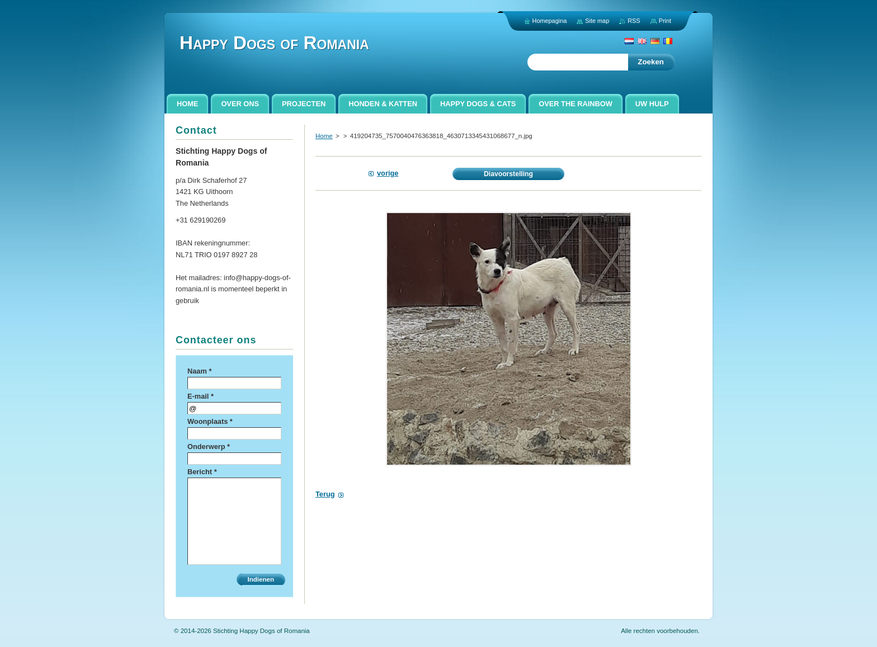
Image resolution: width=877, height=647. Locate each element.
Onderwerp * (208, 446)
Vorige (387, 173)
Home (324, 136)
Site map (597, 20)
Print (665, 20)
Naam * (199, 371)
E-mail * (200, 396)
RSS (634, 20)
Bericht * (202, 471)
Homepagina (549, 20)
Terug (325, 494)
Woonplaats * (210, 421)
